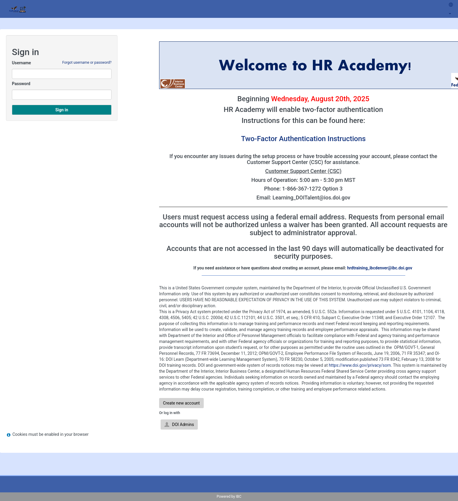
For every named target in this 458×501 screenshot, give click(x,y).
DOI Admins (179, 424)
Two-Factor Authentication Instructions (303, 139)
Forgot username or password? (87, 62)
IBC (238, 496)
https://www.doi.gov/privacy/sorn (360, 365)
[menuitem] (451, 9)
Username (21, 62)
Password (21, 83)
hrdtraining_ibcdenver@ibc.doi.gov (379, 268)
